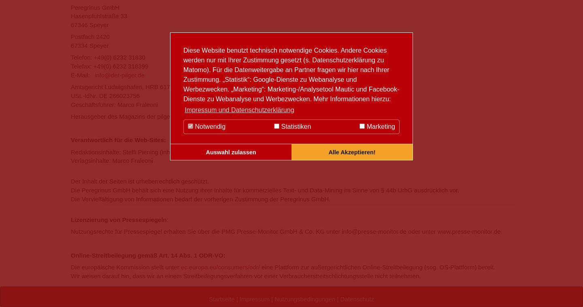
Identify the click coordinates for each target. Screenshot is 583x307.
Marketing (377, 126)
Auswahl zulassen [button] (231, 152)
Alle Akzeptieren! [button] (351, 152)
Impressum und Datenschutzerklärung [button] (239, 110)
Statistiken (292, 126)
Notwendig (207, 126)
